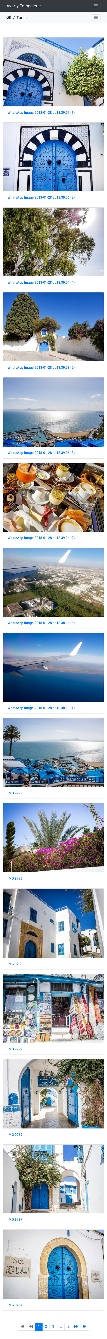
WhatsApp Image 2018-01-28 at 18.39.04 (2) (41, 538)
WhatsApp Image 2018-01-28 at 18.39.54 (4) (41, 282)
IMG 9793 (15, 964)
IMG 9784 (15, 1305)
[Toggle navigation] (95, 6)
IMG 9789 (15, 1135)
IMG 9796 (15, 878)
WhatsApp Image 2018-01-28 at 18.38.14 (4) (41, 623)
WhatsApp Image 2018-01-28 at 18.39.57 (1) (41, 113)
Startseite (9, 17)
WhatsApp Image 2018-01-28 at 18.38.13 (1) (41, 708)
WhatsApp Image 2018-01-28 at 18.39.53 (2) (41, 368)
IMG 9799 (15, 793)
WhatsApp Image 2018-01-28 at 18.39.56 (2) (41, 197)
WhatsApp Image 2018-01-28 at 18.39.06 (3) (41, 453)
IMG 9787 (15, 1219)
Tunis (21, 17)
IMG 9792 (15, 1049)
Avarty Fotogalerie (24, 5)
